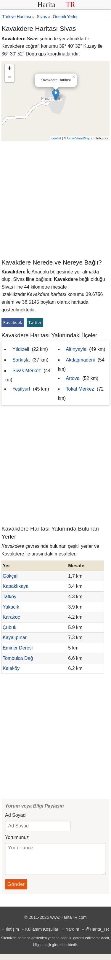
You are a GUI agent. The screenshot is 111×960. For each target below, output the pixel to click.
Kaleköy (11, 668)
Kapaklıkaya (15, 586)
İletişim (12, 935)
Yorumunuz (17, 837)
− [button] (10, 77)
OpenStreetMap (78, 138)
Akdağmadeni (80, 359)
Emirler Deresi (18, 647)
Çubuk (9, 627)
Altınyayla (76, 349)
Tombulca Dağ (18, 658)
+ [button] (10, 68)
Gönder (16, 890)
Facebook (12, 322)
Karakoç (11, 617)
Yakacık (11, 606)
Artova (73, 378)
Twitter (35, 322)
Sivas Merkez (26, 370)
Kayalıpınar (15, 637)
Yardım (72, 935)
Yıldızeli (20, 349)
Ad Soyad (15, 815)
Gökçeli (10, 576)
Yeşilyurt (21, 388)
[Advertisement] (55, 199)
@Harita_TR (97, 935)
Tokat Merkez (80, 388)
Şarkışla (21, 359)
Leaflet (56, 138)
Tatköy (9, 596)
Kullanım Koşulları (42, 935)
